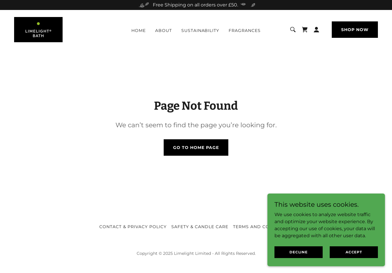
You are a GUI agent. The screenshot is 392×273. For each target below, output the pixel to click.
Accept (354, 252)
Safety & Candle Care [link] (199, 226)
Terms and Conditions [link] (263, 226)
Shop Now (354, 29)
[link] (38, 29)
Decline (298, 252)
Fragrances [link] (245, 30)
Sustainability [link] (200, 30)
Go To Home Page (196, 147)
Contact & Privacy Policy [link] (133, 226)
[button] (316, 29)
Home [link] (138, 30)
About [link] (163, 30)
